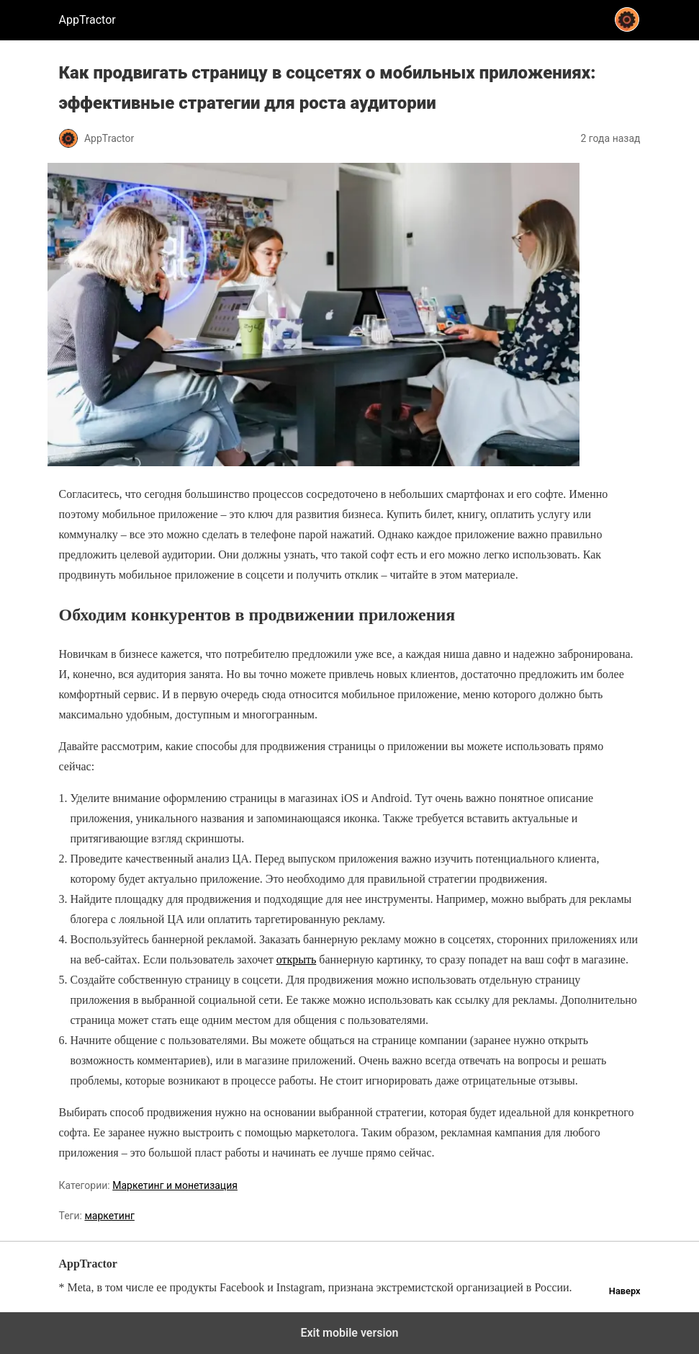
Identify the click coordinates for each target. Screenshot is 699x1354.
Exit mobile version (349, 1333)
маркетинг (109, 1215)
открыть (296, 959)
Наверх (625, 1291)
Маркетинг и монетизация (175, 1185)
